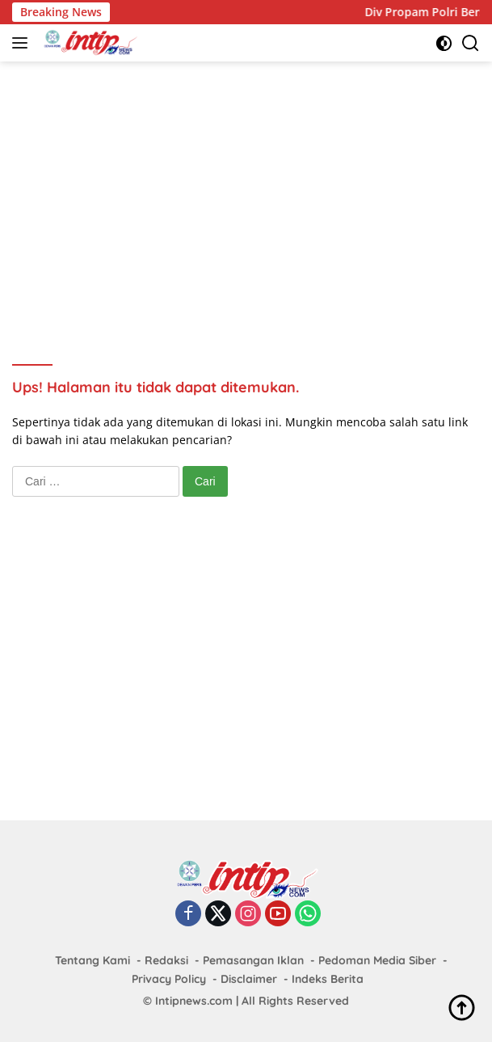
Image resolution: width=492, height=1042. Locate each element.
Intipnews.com (194, 1000)
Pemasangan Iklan (253, 960)
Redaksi (166, 960)
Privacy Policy (169, 979)
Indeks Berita (328, 979)
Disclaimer (249, 979)
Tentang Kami (92, 960)
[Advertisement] (252, 191)
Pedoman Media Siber (377, 960)
